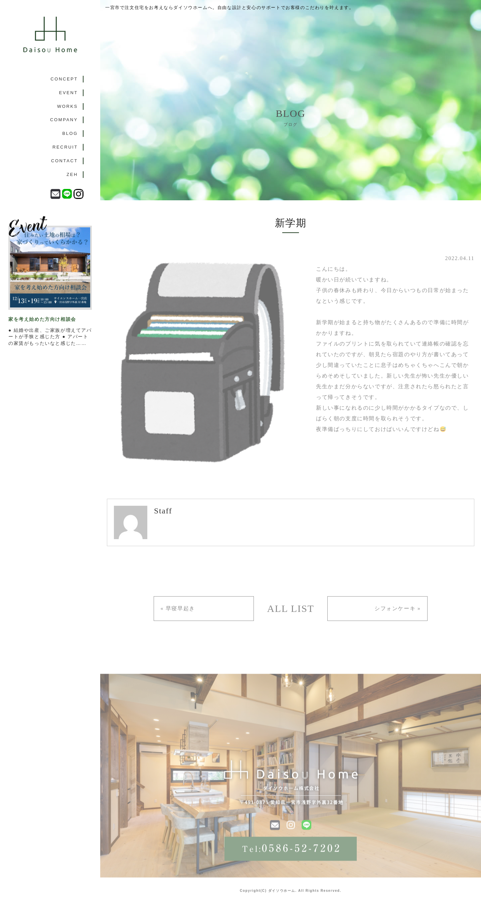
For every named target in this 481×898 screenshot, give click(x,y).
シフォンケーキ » (397, 608)
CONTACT (64, 160)
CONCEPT (64, 78)
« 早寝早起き (178, 608)
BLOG (70, 133)
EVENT (68, 92)
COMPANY (64, 119)
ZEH (72, 174)
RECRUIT (65, 147)
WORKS (67, 106)
